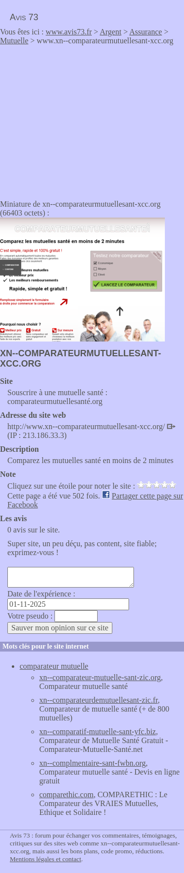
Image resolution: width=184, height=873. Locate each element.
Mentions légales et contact (45, 859)
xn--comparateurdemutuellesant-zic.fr (98, 700)
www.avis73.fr (69, 32)
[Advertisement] (82, 119)
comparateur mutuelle (54, 666)
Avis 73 (24, 17)
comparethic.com (66, 794)
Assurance (146, 32)
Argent (110, 32)
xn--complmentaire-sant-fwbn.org (92, 763)
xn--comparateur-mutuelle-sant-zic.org (100, 677)
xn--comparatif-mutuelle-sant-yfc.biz (97, 731)
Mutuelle (14, 40)
